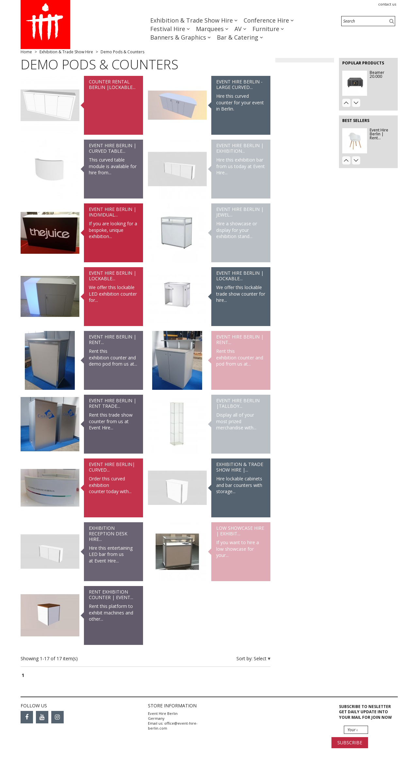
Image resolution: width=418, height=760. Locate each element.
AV (238, 29)
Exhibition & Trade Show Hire (192, 20)
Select (261, 658)
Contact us (387, 4)
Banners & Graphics (179, 37)
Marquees (210, 29)
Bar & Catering (238, 37)
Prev (346, 103)
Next (356, 103)
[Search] (368, 21)
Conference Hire (267, 20)
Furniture (266, 29)
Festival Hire (168, 29)
